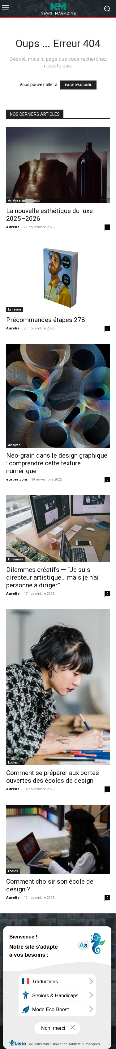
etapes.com (16, 479)
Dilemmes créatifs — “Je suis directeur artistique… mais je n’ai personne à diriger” (52, 577)
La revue (14, 309)
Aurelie (12, 226)
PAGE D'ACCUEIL (78, 85)
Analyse (14, 200)
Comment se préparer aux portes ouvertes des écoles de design (52, 776)
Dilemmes (16, 559)
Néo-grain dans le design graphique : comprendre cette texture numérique (56, 463)
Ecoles (13, 762)
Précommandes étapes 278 (45, 320)
